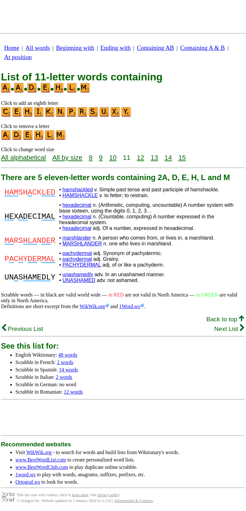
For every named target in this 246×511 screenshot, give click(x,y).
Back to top (225, 319)
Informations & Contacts (134, 500)
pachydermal (77, 253)
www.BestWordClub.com (41, 467)
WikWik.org (92, 306)
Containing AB (155, 47)
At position (18, 57)
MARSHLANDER (82, 243)
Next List (229, 328)
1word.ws (25, 474)
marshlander (77, 238)
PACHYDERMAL (82, 265)
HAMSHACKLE (80, 195)
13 (154, 157)
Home (11, 47)
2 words (65, 362)
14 (168, 157)
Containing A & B (202, 47)
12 (140, 157)
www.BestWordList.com (40, 459)
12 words (73, 392)
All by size (67, 157)
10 (113, 157)
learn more (80, 495)
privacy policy (108, 495)
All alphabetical (23, 157)
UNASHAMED (79, 280)
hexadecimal (77, 205)
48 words (67, 355)
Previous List (22, 328)
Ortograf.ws (27, 482)
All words (37, 47)
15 (182, 157)
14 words (68, 369)
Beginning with (75, 47)
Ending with (116, 47)
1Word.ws (129, 306)
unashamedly (78, 274)
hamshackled (78, 189)
